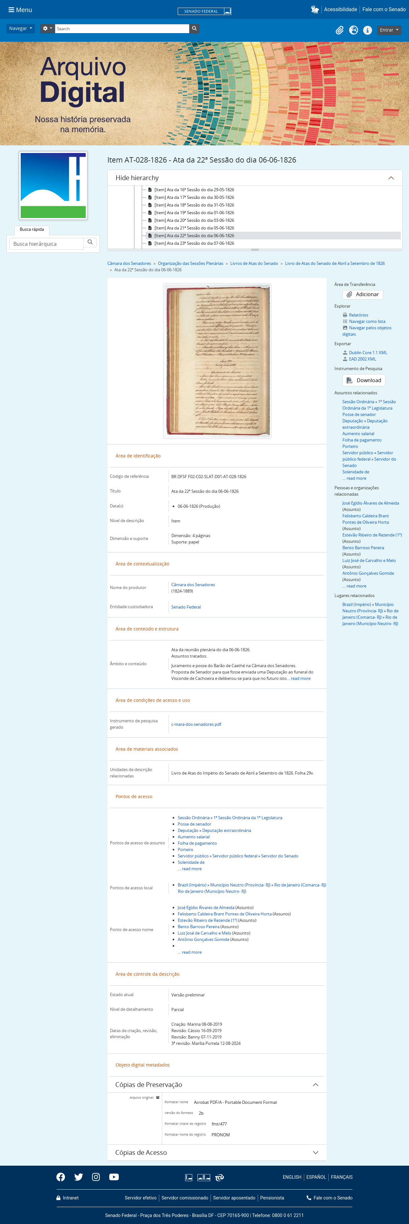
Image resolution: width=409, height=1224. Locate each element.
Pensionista (272, 1198)
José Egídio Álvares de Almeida (206, 907)
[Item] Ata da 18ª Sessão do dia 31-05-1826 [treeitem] (190, 205)
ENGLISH (292, 1177)
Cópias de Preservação (148, 1084)
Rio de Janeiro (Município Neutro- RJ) (212, 891)
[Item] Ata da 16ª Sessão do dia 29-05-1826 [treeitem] (190, 189)
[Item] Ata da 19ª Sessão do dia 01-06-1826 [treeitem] (190, 212)
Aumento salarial (194, 837)
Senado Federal (186, 607)
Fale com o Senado (384, 9)
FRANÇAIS (342, 1177)
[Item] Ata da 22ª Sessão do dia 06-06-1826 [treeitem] (190, 235)
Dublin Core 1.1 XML (364, 352)
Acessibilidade (340, 9)
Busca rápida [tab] (32, 229)
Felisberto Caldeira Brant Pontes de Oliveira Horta (225, 914)
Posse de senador (194, 824)
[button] (316, 9)
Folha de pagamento (197, 843)
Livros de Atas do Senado (254, 263)
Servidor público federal (234, 856)
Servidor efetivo (141, 1198)
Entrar (387, 30)
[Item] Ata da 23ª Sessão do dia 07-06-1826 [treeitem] (190, 243)
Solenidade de (191, 862)
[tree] (255, 218)
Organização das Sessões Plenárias (190, 263)
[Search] (122, 28)
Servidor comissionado (184, 1198)
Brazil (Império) (192, 885)
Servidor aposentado (234, 1198)
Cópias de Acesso (141, 1152)
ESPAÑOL (316, 1177)
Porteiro (185, 849)
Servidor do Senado (279, 856)
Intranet (67, 1198)
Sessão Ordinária (194, 817)
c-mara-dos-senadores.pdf (196, 724)
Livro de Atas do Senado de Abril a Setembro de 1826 (335, 263)
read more (301, 678)
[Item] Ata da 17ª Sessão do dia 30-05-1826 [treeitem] (190, 197)
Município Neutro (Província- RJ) (240, 885)
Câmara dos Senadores (129, 263)
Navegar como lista (363, 321)
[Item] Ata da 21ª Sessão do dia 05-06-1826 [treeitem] (190, 228)
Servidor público (193, 856)
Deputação (188, 830)
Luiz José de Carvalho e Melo (204, 933)
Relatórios (355, 315)
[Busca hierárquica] (46, 244)
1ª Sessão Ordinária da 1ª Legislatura (247, 817)
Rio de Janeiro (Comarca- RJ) (300, 885)
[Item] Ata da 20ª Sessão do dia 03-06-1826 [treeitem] (190, 220)
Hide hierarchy (137, 177)
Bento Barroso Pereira (198, 926)
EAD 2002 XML (359, 359)
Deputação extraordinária (226, 830)
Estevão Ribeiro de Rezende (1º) (207, 920)
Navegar (18, 28)
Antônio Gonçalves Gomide (203, 939)
